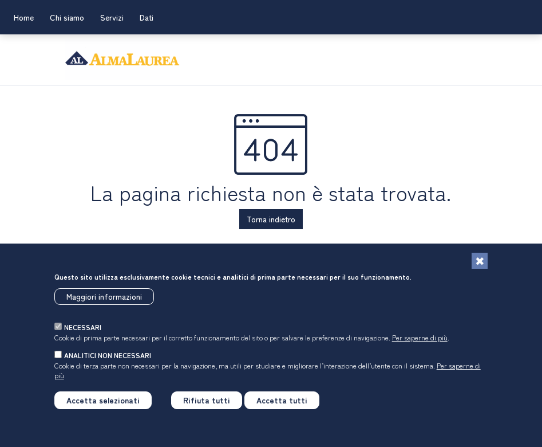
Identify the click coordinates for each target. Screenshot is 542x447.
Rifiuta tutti (206, 405)
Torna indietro (271, 219)
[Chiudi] (480, 266)
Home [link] (24, 17)
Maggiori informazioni (104, 301)
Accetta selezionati (103, 405)
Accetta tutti (281, 405)
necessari (82, 333)
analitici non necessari (107, 361)
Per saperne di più (420, 342)
